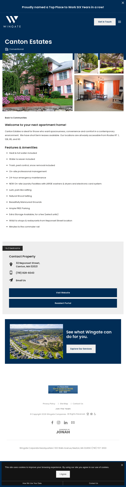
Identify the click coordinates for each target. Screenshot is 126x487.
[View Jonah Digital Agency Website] (63, 431)
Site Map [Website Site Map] (64, 403)
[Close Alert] (123, 3)
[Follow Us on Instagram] (58, 422)
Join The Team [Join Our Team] (63, 408)
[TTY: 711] (88, 414)
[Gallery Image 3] (99, 93)
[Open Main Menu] (119, 21)
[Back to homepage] (12, 22)
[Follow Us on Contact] (72, 422)
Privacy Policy (49, 403)
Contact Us (78, 403)
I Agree (63, 474)
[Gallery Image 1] (86, 63)
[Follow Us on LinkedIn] (65, 422)
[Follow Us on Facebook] (52, 422)
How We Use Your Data (32, 483)
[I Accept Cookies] (122, 465)
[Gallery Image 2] (112, 63)
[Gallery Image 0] (37, 82)
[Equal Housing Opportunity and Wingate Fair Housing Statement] (91, 414)
